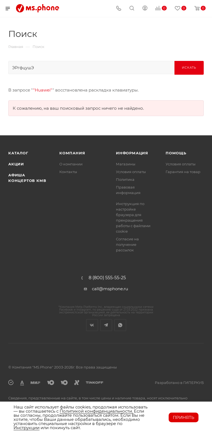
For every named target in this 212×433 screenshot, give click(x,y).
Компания (72, 153)
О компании (71, 164)
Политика (125, 179)
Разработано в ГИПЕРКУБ (179, 382)
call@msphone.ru (110, 288)
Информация (132, 153)
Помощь (176, 153)
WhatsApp (120, 325)
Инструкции (26, 427)
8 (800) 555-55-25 (107, 278)
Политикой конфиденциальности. (96, 411)
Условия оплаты (131, 172)
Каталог (18, 153)
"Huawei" (42, 90)
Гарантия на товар (183, 172)
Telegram (106, 325)
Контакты (68, 172)
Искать (189, 67)
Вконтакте (92, 325)
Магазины (125, 164)
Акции (16, 164)
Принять (183, 417)
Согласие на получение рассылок (127, 244)
